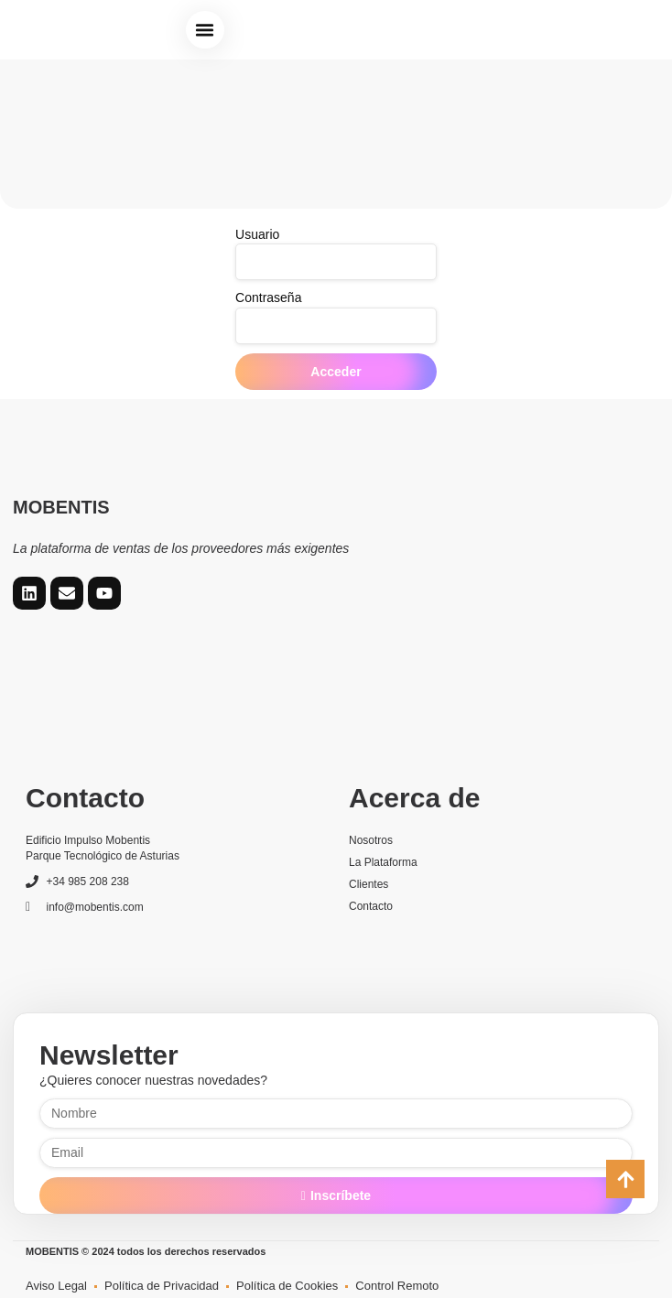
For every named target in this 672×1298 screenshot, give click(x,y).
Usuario (257, 234)
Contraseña (268, 297)
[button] (205, 30)
